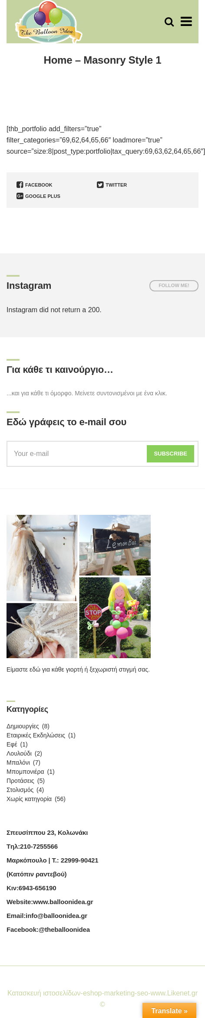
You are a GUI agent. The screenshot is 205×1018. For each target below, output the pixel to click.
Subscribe (170, 453)
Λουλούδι (19, 753)
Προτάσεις (20, 780)
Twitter (112, 185)
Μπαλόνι (18, 762)
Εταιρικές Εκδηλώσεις (36, 735)
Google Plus (38, 196)
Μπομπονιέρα (25, 771)
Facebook (34, 185)
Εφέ (12, 744)
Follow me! (174, 285)
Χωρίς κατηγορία (29, 798)
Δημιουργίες (23, 726)
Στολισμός (20, 789)
